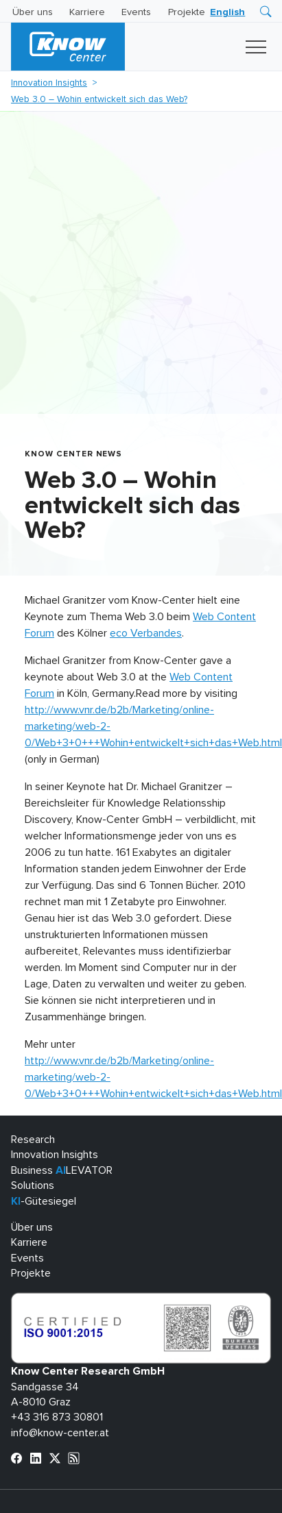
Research (33, 1139)
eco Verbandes (146, 633)
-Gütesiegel (43, 1201)
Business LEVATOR (62, 1170)
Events (136, 12)
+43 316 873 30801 (57, 1417)
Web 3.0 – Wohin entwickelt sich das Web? (99, 99)
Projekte (186, 12)
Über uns (32, 12)
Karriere (87, 12)
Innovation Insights (49, 83)
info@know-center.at (60, 1432)
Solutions (32, 1185)
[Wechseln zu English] (227, 12)
